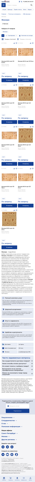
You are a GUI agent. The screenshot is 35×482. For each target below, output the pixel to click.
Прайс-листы (18, 9)
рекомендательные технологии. (10, 473)
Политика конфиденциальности (7, 460)
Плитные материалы (14, 14)
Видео (30, 9)
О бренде (5, 23)
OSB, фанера (26, 14)
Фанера (3, 16)
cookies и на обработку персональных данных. (17, 469)
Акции (4, 9)
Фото (24, 9)
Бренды (10, 9)
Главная (3, 14)
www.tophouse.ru (10, 463)
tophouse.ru (27, 467)
